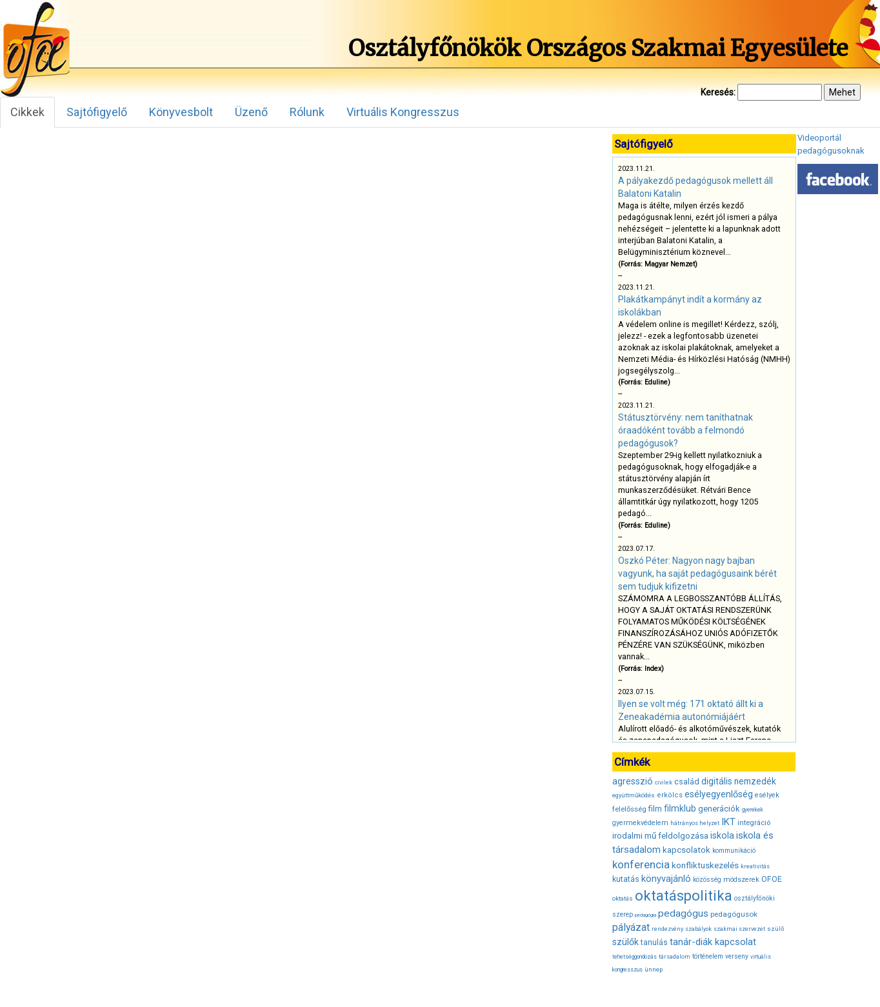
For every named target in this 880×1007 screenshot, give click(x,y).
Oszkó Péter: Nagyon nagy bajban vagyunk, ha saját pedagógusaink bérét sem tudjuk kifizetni (697, 573)
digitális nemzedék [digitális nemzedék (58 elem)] (738, 781)
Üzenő (251, 112)
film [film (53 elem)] (655, 808)
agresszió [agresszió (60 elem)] (632, 781)
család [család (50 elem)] (686, 781)
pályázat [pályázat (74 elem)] (631, 927)
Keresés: (718, 92)
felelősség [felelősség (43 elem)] (629, 808)
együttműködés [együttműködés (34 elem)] (633, 795)
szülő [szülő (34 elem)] (775, 928)
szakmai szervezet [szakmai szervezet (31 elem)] (739, 929)
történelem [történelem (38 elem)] (707, 956)
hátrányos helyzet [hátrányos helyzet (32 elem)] (694, 823)
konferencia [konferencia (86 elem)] (641, 864)
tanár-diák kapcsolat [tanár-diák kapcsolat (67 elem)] (713, 942)
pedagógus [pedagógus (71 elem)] (683, 913)
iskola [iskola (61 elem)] (722, 835)
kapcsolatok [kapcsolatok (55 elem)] (686, 850)
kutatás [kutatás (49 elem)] (625, 879)
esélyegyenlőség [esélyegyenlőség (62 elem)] (719, 794)
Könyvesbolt (181, 112)
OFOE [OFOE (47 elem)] (771, 879)
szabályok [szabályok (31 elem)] (698, 929)
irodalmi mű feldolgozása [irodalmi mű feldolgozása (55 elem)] (660, 836)
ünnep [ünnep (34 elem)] (654, 969)
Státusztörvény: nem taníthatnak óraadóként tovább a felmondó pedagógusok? (685, 430)
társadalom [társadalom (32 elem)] (674, 956)
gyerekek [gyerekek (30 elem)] (752, 809)
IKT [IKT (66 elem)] (728, 822)
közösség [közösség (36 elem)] (707, 879)
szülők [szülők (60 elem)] (625, 942)
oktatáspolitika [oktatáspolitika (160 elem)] (683, 896)
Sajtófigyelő (96, 112)
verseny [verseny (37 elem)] (736, 956)
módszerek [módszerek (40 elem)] (741, 879)
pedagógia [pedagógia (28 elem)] (645, 915)
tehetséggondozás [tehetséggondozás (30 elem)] (634, 956)
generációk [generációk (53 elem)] (719, 808)
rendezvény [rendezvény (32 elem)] (667, 929)
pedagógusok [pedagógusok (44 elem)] (733, 914)
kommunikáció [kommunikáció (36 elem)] (733, 850)
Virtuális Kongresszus (402, 112)
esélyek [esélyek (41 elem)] (767, 795)
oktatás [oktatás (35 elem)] (622, 898)
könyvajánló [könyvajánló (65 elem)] (666, 878)
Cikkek (27, 112)
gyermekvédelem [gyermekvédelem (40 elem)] (640, 823)
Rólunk (307, 112)
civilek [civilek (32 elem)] (663, 782)
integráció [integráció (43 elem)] (753, 822)
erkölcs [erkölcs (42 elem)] (670, 795)
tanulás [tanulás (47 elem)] (654, 942)
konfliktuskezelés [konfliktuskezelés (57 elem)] (705, 865)
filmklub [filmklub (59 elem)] (680, 808)
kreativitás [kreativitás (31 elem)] (755, 866)
